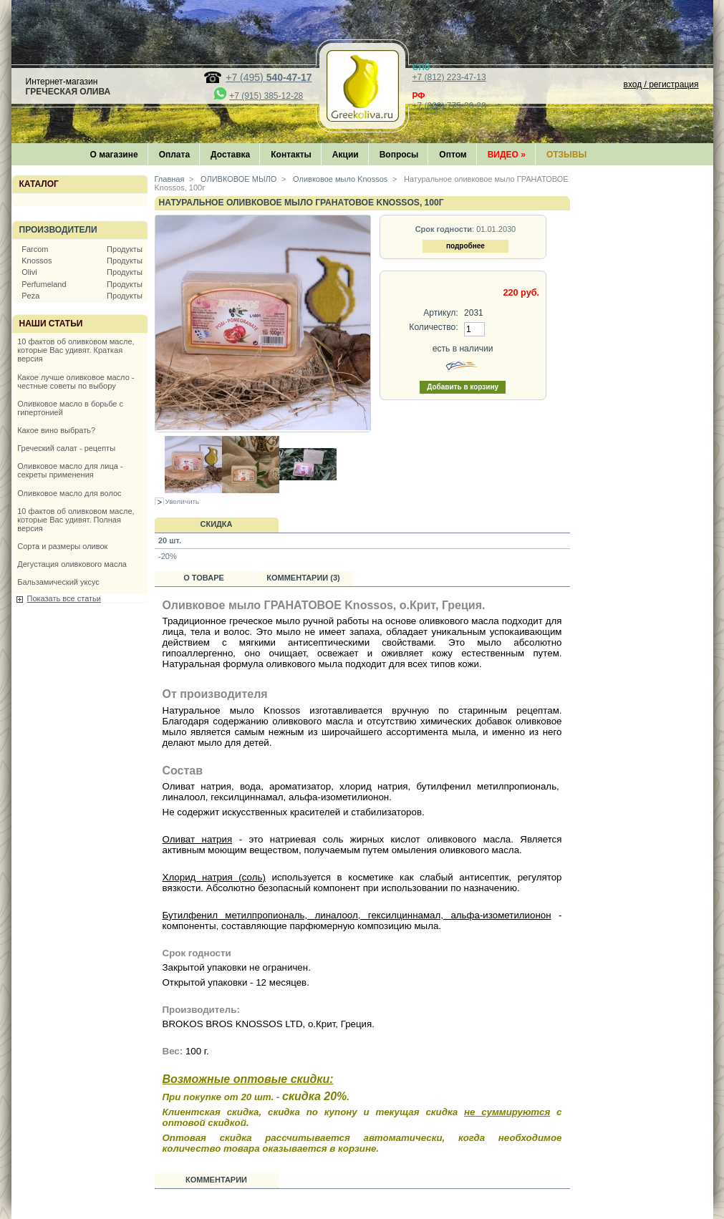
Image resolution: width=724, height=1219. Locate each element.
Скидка (216, 524)
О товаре (203, 577)
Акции (345, 155)
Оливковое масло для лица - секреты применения (69, 470)
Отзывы (566, 155)
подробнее (465, 246)
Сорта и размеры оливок (62, 546)
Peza (30, 295)
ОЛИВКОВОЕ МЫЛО (237, 179)
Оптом (452, 155)
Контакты (291, 155)
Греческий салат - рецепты (66, 448)
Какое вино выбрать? (56, 430)
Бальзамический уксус (58, 582)
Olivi (29, 272)
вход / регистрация (661, 84)
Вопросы (399, 155)
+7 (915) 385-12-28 (266, 96)
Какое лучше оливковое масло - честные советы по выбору (75, 381)
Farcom (34, 249)
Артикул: (440, 313)
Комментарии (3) (303, 577)
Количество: (433, 327)
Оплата (174, 155)
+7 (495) (269, 77)
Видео (507, 155)
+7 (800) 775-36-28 (449, 106)
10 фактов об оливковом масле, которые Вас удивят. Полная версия (75, 520)
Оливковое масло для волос (69, 493)
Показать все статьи (64, 598)
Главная (170, 179)
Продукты (125, 249)
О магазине (114, 155)
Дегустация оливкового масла (72, 564)
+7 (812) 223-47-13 (449, 77)
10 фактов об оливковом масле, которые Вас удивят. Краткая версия (75, 350)
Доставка (230, 155)
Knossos (36, 260)
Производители (58, 230)
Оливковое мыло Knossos (339, 179)
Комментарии (216, 1179)
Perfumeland (43, 284)
